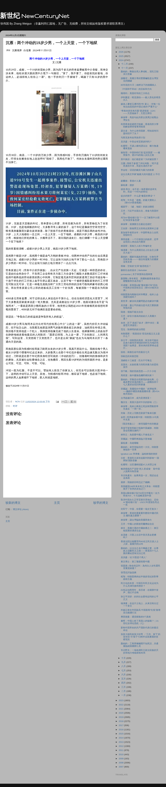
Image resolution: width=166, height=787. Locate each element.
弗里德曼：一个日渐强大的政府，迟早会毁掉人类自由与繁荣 (139, 240)
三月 (123, 687)
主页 (57, 502)
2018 (121, 721)
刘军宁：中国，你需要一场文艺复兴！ (139, 509)
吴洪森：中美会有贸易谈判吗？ (136, 142)
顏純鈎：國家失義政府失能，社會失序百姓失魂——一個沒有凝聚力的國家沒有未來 (139, 259)
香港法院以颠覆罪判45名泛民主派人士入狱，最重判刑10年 (140, 542)
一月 (123, 695)
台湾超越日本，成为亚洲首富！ (136, 398)
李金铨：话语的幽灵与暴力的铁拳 (137, 170)
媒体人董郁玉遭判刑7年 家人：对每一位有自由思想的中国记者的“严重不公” (140, 105)
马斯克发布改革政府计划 (133, 137)
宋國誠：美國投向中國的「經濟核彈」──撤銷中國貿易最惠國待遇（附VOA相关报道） (140, 391)
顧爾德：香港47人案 (131, 181)
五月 (123, 679)
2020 (121, 713)
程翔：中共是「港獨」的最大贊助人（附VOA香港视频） (138, 201)
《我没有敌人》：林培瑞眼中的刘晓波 (139, 424)
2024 (121, 60)
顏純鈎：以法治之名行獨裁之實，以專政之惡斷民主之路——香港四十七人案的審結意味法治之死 (139, 550)
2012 (121, 746)
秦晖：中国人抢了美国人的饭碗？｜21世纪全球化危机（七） (140, 622)
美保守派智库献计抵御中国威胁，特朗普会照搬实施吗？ (139, 429)
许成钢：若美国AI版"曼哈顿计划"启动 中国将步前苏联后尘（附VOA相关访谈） (140, 287)
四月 (123, 683)
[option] (17, 385)
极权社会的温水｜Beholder (134, 270)
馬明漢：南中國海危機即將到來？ (137, 375)
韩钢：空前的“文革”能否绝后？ (136, 266)
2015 (121, 733)
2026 (121, 52)
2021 (121, 709)
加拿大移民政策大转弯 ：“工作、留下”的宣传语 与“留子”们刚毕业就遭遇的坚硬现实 (140, 637)
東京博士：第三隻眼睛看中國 (135, 561)
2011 (121, 750)
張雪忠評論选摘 (128, 572)
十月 (123, 658)
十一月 (125, 68)
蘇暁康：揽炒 (127, 185)
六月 (123, 674)
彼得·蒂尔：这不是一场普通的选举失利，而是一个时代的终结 (139, 190)
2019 (121, 717)
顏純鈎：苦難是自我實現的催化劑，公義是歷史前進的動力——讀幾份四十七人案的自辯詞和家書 (139, 382)
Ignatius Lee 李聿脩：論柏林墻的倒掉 (139, 454)
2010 (121, 754)
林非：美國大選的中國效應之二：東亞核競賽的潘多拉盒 (139, 529)
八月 (123, 666)
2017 (121, 725)
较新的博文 (13, 502)
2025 (121, 56)
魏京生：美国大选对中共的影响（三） (139, 402)
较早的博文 (100, 502)
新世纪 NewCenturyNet (34, 16)
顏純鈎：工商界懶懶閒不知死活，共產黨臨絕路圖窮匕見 (139, 644)
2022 (121, 705)
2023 (121, 700)
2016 (121, 729)
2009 (121, 758)
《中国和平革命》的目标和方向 (136, 89)
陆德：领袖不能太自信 (132, 312)
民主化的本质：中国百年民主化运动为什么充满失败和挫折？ (139, 584)
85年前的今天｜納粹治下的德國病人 (138, 85)
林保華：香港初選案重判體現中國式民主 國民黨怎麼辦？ (139, 514)
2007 (121, 767)
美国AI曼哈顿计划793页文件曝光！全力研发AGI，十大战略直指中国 (140, 494)
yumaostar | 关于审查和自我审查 (136, 274)
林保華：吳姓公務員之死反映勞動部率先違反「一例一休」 (139, 407)
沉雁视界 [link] (17, 50)
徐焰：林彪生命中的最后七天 (135, 352)
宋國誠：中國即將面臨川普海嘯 (136, 439)
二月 (123, 691)
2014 (121, 738)
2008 (121, 762)
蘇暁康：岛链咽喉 (129, 443)
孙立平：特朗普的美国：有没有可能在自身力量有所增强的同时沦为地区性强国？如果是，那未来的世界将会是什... (140, 344)
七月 (123, 670)
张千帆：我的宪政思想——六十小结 (138, 371)
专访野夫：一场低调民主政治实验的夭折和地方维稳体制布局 (139, 651)
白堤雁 (27, 50)
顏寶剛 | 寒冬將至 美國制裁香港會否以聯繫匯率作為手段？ (140, 279)
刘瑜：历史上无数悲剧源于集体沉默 (138, 413)
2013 (121, 742)
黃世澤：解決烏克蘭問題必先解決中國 (139, 301)
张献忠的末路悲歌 (129, 356)
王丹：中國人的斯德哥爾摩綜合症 (137, 524)
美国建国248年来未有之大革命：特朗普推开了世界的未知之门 (140, 487)
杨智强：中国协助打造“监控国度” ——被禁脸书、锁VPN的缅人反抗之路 (140, 153)
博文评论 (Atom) (21, 509)
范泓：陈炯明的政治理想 (133, 329)
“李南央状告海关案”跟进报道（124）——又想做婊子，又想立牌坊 (139, 112)
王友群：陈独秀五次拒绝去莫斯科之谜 (139, 228)
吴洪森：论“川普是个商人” (134, 557)
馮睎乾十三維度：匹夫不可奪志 (136, 360)
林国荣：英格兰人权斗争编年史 (136, 246)
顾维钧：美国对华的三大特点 (135, 93)
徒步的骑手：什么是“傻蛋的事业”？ (138, 196)
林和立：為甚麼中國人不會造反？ (137, 435)
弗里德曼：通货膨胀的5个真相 (136, 617)
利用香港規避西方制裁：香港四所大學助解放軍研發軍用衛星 (139, 125)
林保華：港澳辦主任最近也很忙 (136, 224)
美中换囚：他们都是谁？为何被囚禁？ (139, 159)
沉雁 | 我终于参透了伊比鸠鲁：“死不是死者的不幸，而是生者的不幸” (140, 164)
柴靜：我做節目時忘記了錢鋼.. (136, 482)
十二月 (125, 64)
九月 (123, 662)
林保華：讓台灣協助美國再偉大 (136, 520)
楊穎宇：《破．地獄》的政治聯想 (137, 207)
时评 (15, 406)
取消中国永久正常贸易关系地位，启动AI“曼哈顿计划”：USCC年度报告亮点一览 (140, 502)
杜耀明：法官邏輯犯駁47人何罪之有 (138, 464)
